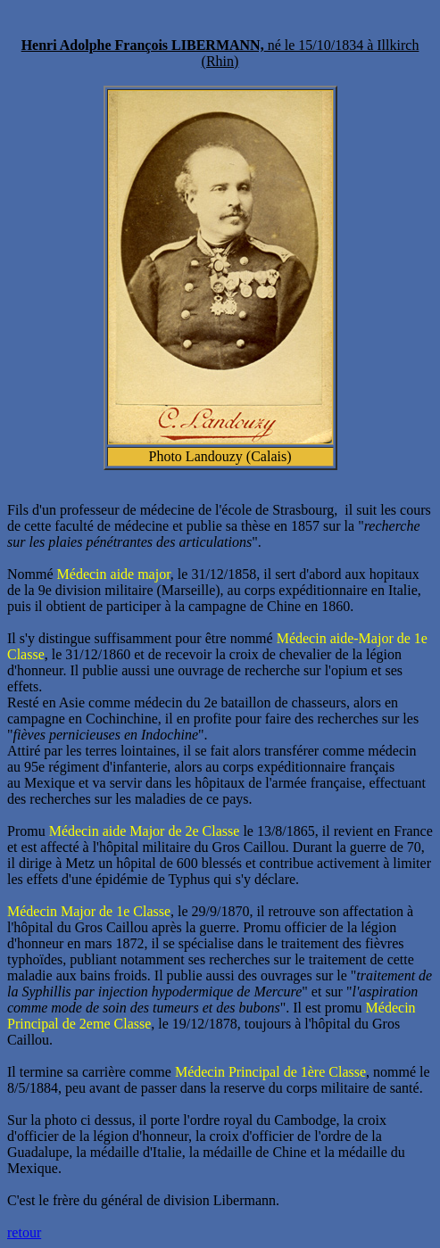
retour (24, 1232)
